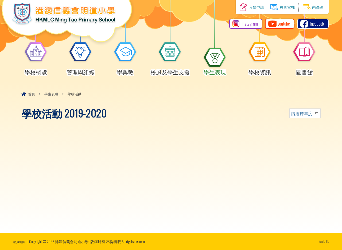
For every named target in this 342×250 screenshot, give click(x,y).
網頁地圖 (20, 241)
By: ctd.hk (322, 241)
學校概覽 (36, 69)
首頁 (31, 93)
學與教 (125, 69)
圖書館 (304, 69)
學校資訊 (259, 69)
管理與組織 (81, 69)
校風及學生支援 (170, 69)
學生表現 (215, 69)
